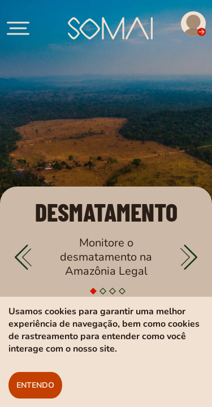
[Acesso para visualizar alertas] (182, 25)
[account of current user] (18, 28)
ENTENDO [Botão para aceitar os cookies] (35, 385)
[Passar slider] (189, 257)
